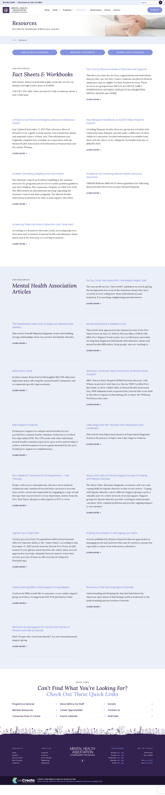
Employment (96, 10)
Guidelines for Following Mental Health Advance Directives (119, 178)
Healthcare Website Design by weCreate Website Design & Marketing (69, 792)
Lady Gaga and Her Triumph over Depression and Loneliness (117, 436)
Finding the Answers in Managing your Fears (116, 543)
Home (47, 10)
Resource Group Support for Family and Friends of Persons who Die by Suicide (44, 638)
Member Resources (22, 720)
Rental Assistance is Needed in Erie (109, 334)
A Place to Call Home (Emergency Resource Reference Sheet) (42, 124)
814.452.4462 (9, 2)
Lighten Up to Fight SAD (28, 543)
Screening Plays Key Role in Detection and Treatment (40, 229)
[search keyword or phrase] (151, 2)
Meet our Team (17, 768)
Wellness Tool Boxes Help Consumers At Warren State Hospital (119, 382)
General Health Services (130, 52)
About (55, 10)
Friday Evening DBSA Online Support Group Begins (41, 598)
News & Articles (17, 770)
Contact (116, 10)
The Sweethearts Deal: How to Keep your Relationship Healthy (39, 335)
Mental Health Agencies (34, 52)
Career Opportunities (71, 720)
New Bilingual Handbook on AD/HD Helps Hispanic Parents (114, 124)
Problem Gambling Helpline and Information (42, 177)
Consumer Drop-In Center (26, 726)
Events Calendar (69, 726)
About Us (15, 765)
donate (155, 9)
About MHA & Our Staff (72, 714)
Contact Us (114, 720)
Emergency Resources (82, 52)
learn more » (93, 103)
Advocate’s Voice (24, 381)
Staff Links (113, 726)
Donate (112, 714)
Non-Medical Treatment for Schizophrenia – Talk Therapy (42, 487)
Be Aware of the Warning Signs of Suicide (114, 597)
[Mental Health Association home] (15, 10)
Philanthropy (45, 770)
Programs (67, 10)
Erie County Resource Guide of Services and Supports (115, 70)
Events (107, 10)
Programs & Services (23, 714)
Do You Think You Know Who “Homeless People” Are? (118, 288)
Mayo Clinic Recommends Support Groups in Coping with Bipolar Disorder (116, 487)
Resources (81, 10)
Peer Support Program (27, 435)
